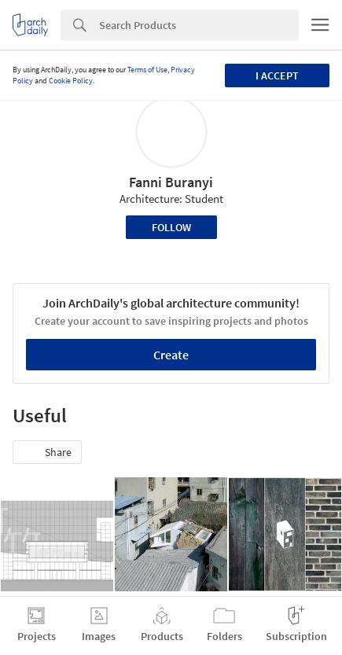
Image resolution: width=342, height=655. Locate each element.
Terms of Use (147, 69)
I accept (277, 75)
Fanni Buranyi (171, 182)
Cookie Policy (71, 80)
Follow (171, 227)
